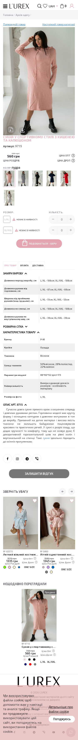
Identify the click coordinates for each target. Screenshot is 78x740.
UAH (52, 6)
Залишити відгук (39, 473)
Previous (6, 81)
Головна (8, 15)
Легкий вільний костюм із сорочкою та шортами (20, 554)
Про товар (10, 265)
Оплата (24, 265)
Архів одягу (23, 15)
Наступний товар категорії (58, 24)
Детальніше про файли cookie (61, 709)
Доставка (37, 265)
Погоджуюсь (62, 719)
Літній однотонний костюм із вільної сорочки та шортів (57, 554)
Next (71, 81)
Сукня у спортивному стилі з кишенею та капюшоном (39, 646)
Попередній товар (14, 24)
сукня (46, 438)
